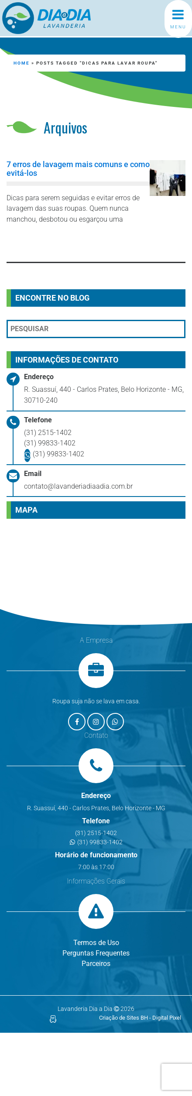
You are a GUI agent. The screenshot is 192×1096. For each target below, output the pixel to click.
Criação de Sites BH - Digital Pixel (140, 1017)
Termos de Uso (96, 942)
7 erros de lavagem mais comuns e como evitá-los (78, 169)
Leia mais (46, 242)
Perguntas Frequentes (96, 953)
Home (22, 63)
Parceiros (96, 963)
